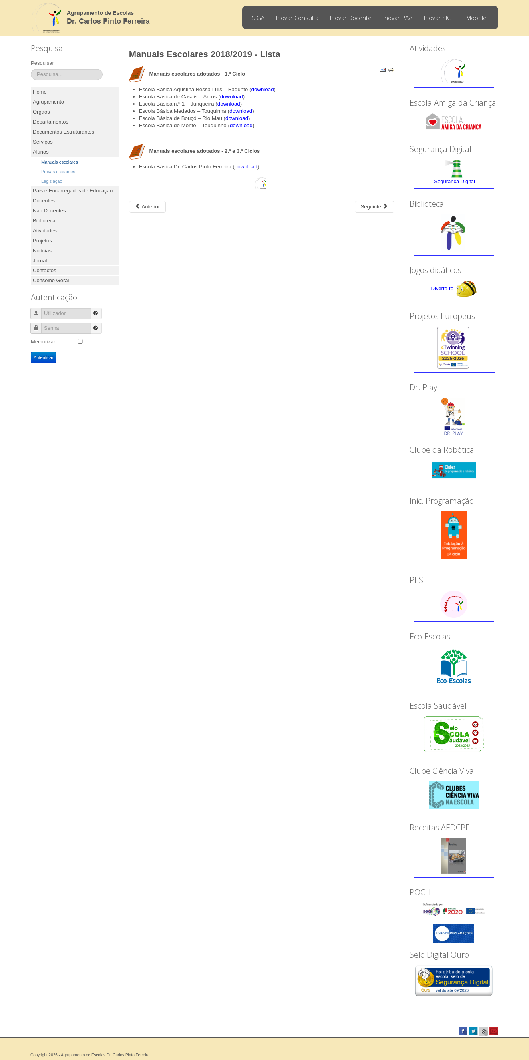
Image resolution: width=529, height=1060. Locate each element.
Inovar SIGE (439, 18)
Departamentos (50, 122)
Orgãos (41, 112)
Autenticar (44, 357)
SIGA (258, 18)
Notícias (42, 251)
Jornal (40, 261)
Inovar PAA (397, 18)
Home (40, 92)
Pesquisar (42, 63)
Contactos (44, 270)
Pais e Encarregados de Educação (73, 191)
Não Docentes (49, 211)
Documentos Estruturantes (63, 132)
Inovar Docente (351, 18)
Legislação (51, 181)
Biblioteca (44, 221)
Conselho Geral (51, 280)
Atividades (45, 231)
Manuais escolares (59, 162)
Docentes (44, 201)
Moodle (476, 18)
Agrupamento (48, 102)
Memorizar (43, 342)
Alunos (41, 152)
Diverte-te (442, 288)
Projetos (42, 241)
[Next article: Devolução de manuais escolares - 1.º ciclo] (374, 207)
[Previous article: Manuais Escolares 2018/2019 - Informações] (147, 207)
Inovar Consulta (297, 18)
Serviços (43, 142)
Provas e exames (58, 171)
